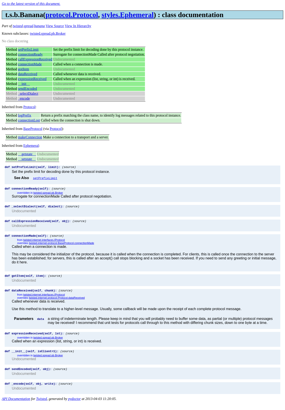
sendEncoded (27, 89)
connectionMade (30, 64)
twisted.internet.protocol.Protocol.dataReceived (57, 302)
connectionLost (29, 120)
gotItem (23, 69)
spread (28, 26)
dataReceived (27, 74)
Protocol (29, 107)
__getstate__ (27, 154)
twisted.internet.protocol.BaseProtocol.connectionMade (61, 246)
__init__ (24, 84)
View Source (55, 26)
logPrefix (24, 115)
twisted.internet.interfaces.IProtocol (44, 243)
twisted (18, 26)
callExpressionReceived (35, 59)
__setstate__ (27, 159)
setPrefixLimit (28, 49)
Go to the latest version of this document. (31, 4)
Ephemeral (31, 145)
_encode (24, 98)
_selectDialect (28, 93)
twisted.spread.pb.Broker (47, 33)
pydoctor (74, 406)
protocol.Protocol (71, 15)
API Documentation (16, 406)
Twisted (41, 406)
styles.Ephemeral (128, 15)
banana (39, 26)
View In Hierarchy (78, 26)
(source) (69, 168)
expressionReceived (32, 79)
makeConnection (30, 137)
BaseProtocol (32, 129)
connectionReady (30, 54)
